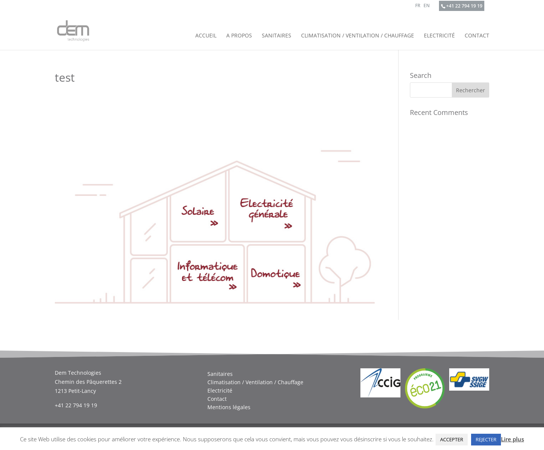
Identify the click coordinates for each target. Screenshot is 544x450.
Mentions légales (228, 407)
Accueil (205, 36)
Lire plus (512, 439)
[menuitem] (417, 7)
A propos (239, 36)
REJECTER (486, 439)
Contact (477, 36)
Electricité (439, 36)
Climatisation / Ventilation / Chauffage (357, 36)
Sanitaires (276, 36)
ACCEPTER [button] (451, 439)
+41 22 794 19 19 (464, 6)
